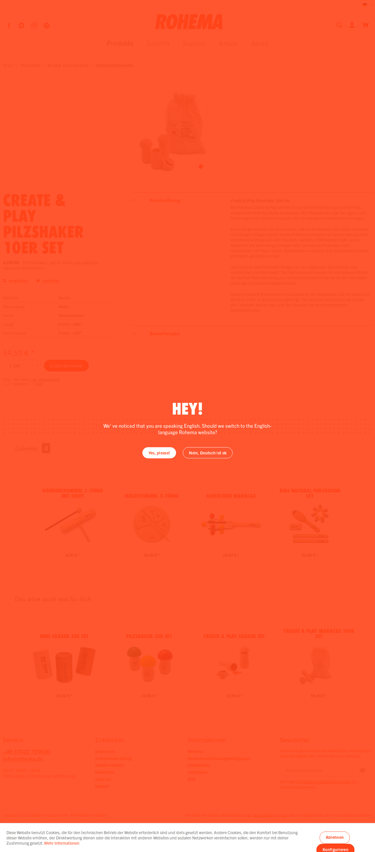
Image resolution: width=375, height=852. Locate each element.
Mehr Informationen (61, 843)
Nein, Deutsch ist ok (207, 453)
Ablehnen (335, 837)
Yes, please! (159, 453)
